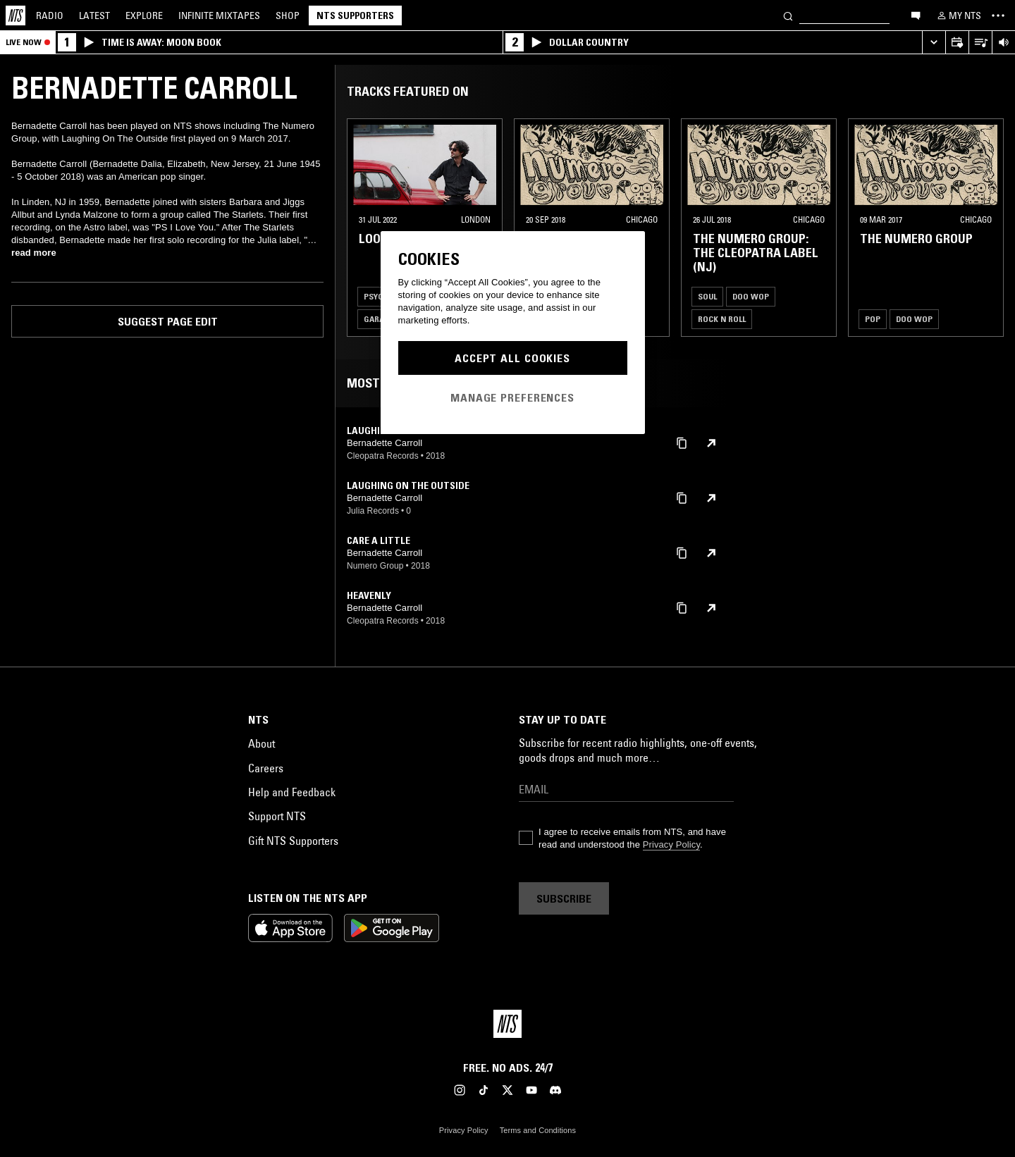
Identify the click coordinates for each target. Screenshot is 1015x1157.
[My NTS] (957, 15)
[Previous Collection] (988, 227)
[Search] (788, 15)
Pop (872, 319)
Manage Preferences (512, 397)
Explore (144, 15)
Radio (49, 15)
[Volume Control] (1003, 42)
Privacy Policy (671, 844)
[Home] (15, 15)
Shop (288, 15)
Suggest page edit (168, 321)
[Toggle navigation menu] (998, 15)
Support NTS (277, 816)
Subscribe (563, 898)
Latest (94, 15)
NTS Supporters (355, 15)
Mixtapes (219, 15)
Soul (707, 296)
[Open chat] (915, 15)
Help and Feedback (292, 792)
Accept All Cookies (512, 358)
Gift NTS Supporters (293, 841)
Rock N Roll (722, 319)
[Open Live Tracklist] (980, 42)
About (261, 743)
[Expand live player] (933, 42)
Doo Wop (750, 296)
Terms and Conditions (538, 1130)
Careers (265, 768)
